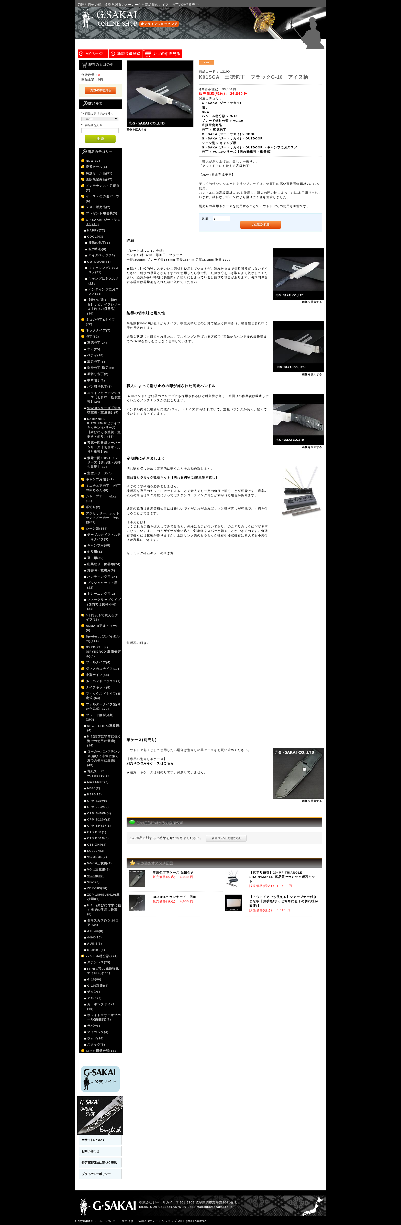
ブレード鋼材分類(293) (99, 717)
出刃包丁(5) (96, 361)
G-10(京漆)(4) (98, 985)
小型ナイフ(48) (97, 674)
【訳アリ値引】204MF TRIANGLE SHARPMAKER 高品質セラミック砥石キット (282, 877)
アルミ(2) (94, 998)
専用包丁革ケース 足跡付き (173, 872)
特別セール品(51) (99, 173)
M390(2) (93, 788)
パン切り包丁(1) (99, 386)
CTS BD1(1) (96, 832)
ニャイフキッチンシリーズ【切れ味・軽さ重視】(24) (104, 397)
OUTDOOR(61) (99, 261)
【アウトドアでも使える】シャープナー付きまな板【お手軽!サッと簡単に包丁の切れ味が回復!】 (283, 901)
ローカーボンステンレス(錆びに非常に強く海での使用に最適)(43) (104, 758)
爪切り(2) (93, 507)
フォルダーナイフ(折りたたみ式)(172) (103, 706)
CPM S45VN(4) (99, 813)
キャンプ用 (228, 143)
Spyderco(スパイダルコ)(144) (103, 638)
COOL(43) (95, 236)
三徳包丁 (219, 129)
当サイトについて (93, 1139)
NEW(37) (93, 160)
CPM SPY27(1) (99, 825)
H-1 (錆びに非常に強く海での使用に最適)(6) (104, 910)
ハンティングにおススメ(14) (103, 291)
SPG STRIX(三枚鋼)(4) (104, 728)
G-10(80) (94, 979)
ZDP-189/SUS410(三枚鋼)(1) (103, 896)
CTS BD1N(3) (98, 838)
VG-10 (238, 120)
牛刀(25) (94, 349)
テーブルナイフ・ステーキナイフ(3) (104, 537)
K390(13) (94, 794)
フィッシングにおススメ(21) (103, 270)
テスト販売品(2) (98, 207)
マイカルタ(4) (97, 1032)
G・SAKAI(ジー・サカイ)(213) (103, 222)
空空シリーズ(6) (99, 473)
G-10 (233, 116)
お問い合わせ (90, 1151)
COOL (250, 134)
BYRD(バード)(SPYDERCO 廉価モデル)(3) (103, 651)
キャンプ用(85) (98, 545)
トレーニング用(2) (101, 593)
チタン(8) (94, 991)
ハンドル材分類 (213, 116)
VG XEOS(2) (97, 856)
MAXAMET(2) (98, 782)
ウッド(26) (95, 1038)
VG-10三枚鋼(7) (99, 863)
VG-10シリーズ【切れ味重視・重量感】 (243, 151)
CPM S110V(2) (99, 819)
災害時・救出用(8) (101, 570)
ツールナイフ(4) (98, 662)
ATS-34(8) (95, 931)
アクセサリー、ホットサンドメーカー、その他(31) (103, 518)
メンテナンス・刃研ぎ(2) (103, 188)
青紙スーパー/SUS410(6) (98, 773)
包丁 (205, 107)
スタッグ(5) (96, 1044)
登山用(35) (95, 558)
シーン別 (208, 143)
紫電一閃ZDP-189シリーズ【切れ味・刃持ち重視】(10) (104, 462)
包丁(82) (92, 336)
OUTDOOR (254, 138)
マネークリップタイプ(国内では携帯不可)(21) (104, 604)
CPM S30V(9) (98, 800)
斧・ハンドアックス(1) (103, 681)
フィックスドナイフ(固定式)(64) (103, 696)
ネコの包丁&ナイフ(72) (100, 322)
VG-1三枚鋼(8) (98, 869)
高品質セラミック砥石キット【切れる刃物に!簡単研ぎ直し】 (173, 477)
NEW (206, 111)
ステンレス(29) (98, 962)
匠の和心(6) (97, 249)
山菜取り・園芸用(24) (104, 564)
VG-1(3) (93, 882)
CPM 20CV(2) (98, 806)
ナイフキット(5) (98, 687)
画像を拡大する (137, 129)
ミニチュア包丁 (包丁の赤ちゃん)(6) (103, 488)
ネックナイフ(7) (98, 330)
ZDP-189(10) (97, 888)
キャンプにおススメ (282, 147)
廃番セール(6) (96, 166)
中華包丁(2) (96, 380)
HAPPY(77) (96, 230)
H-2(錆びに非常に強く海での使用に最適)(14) (104, 741)
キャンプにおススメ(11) (103, 281)
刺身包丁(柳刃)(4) (101, 367)
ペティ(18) (95, 355)
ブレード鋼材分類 (215, 120)
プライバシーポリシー (96, 1174)
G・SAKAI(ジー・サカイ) (221, 102)
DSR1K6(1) (96, 949)
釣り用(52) (95, 551)
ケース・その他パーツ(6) (103, 198)
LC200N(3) (96, 850)
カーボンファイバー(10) (102, 1006)
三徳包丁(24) (97, 342)
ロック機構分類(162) (102, 1050)
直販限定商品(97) (99, 179)
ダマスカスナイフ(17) (102, 668)
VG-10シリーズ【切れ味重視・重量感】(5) (104, 410)
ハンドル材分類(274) (102, 956)
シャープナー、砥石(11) (101, 498)
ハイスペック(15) (101, 255)
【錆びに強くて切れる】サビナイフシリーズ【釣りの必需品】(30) (104, 306)
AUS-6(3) (94, 943)
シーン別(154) (97, 528)
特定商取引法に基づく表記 (99, 1162)
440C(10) (94, 937)
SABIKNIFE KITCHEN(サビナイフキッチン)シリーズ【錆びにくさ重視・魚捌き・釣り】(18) (104, 427)
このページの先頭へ (311, 1221)
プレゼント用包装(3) (101, 213)
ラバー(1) (94, 1025)
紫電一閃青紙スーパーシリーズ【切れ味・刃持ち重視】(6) (104, 447)
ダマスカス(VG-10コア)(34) (103, 922)
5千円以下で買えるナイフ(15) (102, 617)
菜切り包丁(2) (97, 374)
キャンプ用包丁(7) (100, 479)
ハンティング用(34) (102, 576)
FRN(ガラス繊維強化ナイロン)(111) (103, 971)
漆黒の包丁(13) (100, 242)
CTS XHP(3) (97, 844)
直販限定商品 (212, 125)
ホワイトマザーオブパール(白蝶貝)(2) (104, 1017)
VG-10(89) (95, 875)
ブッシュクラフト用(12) (102, 585)
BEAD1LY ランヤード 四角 (174, 896)
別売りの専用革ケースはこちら (150, 763)
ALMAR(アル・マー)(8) (102, 628)
